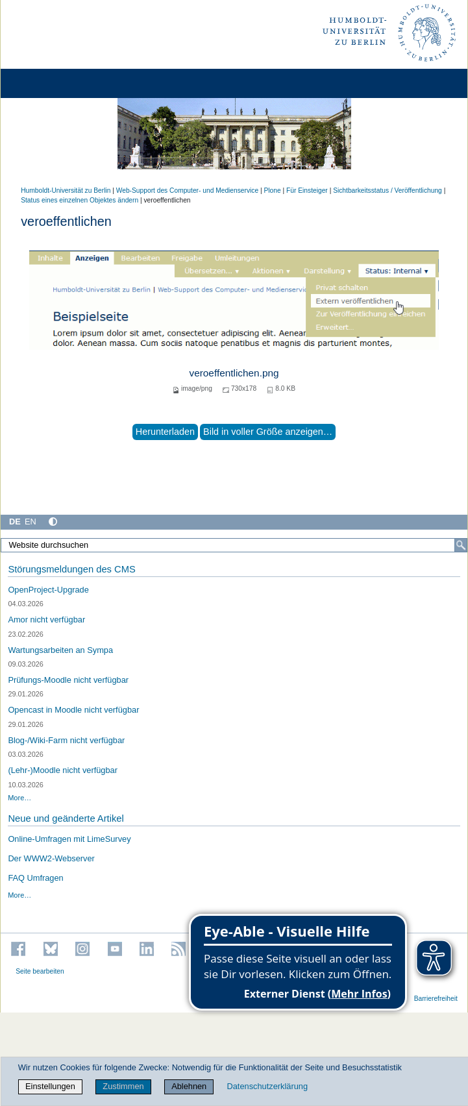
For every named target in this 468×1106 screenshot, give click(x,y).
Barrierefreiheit (436, 998)
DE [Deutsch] (15, 521)
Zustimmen (123, 1086)
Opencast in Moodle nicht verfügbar (73, 710)
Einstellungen (50, 1086)
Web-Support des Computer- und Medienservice (187, 190)
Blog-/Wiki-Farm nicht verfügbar (66, 740)
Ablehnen (188, 1086)
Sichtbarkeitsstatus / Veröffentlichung (387, 190)
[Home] (47, 83)
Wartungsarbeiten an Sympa (60, 650)
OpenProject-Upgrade (48, 590)
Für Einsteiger (307, 190)
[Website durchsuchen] (234, 545)
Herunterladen (165, 431)
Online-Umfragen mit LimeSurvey (69, 839)
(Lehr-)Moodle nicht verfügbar (62, 770)
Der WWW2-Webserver (51, 858)
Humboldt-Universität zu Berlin (65, 190)
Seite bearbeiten (40, 971)
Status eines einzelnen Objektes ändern (79, 200)
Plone (272, 190)
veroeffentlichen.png (233, 372)
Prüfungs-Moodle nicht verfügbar (68, 680)
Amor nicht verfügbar (46, 619)
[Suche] (460, 545)
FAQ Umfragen (35, 878)
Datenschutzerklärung (267, 1086)
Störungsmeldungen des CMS (71, 569)
